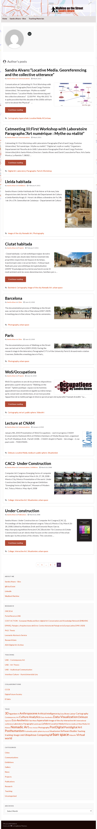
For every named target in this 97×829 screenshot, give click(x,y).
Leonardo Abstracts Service (16, 635)
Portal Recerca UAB (13, 616)
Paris (9, 335)
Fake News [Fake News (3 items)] (33, 721)
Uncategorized (11, 796)
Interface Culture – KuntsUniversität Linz (21, 674)
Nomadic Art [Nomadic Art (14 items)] (20, 727)
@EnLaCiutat (10, 586)
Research (8, 786)
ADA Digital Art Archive (14, 645)
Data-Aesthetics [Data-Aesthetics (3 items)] (47, 717)
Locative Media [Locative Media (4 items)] (57, 724)
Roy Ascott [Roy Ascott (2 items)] (46, 731)
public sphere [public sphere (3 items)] (38, 731)
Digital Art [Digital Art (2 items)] (8, 720)
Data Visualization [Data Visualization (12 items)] (65, 717)
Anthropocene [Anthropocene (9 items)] (28, 713)
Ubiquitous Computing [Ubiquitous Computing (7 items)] (36, 734)
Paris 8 (39, 171)
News (7, 772)
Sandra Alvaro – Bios (18, 19)
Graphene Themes (20, 826)
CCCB (7, 689)
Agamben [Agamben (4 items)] (13, 713)
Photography (38, 233)
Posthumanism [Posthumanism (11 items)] (14, 731)
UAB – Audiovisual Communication (18, 669)
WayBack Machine (12, 596)
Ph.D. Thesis (10, 630)
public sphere (30, 412)
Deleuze (11, 453)
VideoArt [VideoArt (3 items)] (72, 735)
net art (22, 412)
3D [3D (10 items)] (7, 713)
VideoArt (40, 412)
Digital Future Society (13, 694)
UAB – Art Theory (12, 665)
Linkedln (8, 591)
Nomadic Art (27, 233)
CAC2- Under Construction (28, 463)
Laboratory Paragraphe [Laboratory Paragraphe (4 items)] (23, 724)
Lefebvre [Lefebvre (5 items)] (46, 723)
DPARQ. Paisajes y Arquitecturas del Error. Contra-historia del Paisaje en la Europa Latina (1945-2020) (45, 626)
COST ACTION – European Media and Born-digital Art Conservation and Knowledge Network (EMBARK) (46, 621)
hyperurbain (24, 118)
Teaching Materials (36, 19)
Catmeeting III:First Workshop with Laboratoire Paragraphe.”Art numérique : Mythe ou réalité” (46, 131)
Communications (24, 78)
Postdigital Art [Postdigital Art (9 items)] (73, 727)
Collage (11, 500)
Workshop (47, 171)
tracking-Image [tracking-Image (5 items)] (12, 735)
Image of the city (14, 233)
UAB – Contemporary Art (15, 660)
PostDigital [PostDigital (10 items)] (57, 727)
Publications (22, 515)
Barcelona (13, 298)
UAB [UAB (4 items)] (22, 735)
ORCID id (9, 611)
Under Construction (22, 510)
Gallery (7, 767)
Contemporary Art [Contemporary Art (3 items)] (12, 717)
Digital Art (12, 171)
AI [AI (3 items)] (18, 714)
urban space (58, 288)
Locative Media (35, 118)
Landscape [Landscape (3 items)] (38, 724)
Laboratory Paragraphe (26, 171)
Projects (21, 248)
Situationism (53, 453)
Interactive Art (21, 500)
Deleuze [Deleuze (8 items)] (83, 716)
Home (4, 19)
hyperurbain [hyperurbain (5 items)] (42, 720)
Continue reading (15, 110)
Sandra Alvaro (11, 78)
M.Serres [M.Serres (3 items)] (67, 724)
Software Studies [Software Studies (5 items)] (69, 731)
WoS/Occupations (20, 372)
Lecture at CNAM (20, 423)
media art (32, 453)
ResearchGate (10, 640)
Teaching (8, 791)
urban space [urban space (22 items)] (59, 734)
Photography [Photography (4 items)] (43, 727)
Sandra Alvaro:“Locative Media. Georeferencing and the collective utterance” (45, 72)
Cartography (13, 118)
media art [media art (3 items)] (74, 724)
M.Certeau (46, 118)
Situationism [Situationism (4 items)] (55, 731)
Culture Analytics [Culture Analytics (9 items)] (29, 717)
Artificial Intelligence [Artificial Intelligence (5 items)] (47, 713)
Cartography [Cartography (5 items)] (82, 713)
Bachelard (12, 288)
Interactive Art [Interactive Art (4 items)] (70, 720)
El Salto (8, 699)
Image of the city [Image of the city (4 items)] (56, 720)
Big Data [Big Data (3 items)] (61, 714)
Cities (20, 302)
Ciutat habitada (18, 244)
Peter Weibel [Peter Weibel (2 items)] (33, 727)
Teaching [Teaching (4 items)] (81, 731)
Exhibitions (22, 185)
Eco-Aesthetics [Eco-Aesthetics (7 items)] (20, 720)
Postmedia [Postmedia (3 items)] (28, 731)
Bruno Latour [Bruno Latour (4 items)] (70, 713)
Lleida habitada (18, 181)
